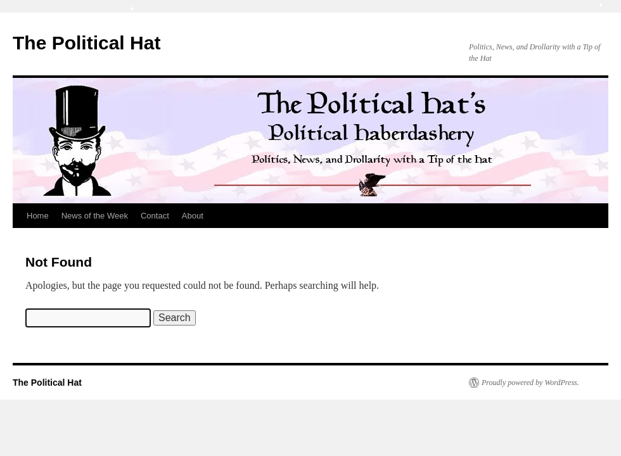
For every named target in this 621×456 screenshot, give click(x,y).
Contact (155, 215)
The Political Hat (86, 42)
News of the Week (94, 215)
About (192, 215)
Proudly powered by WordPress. (530, 382)
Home (38, 215)
